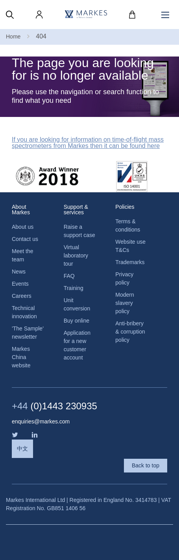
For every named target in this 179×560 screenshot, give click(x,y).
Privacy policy (124, 278)
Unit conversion (77, 304)
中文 (22, 448)
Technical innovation (24, 312)
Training (73, 288)
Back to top (145, 465)
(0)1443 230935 (54, 406)
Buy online (76, 320)
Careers (21, 296)
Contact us (25, 239)
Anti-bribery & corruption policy (130, 331)
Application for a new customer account (77, 345)
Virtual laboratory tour (76, 255)
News (19, 271)
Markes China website (21, 357)
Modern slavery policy (124, 303)
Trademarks (129, 262)
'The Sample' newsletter (28, 332)
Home (13, 36)
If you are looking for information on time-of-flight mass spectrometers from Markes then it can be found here (88, 143)
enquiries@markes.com (41, 421)
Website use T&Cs (130, 246)
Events (20, 284)
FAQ (69, 276)
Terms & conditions (127, 225)
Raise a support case (79, 231)
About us (22, 227)
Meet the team (22, 255)
